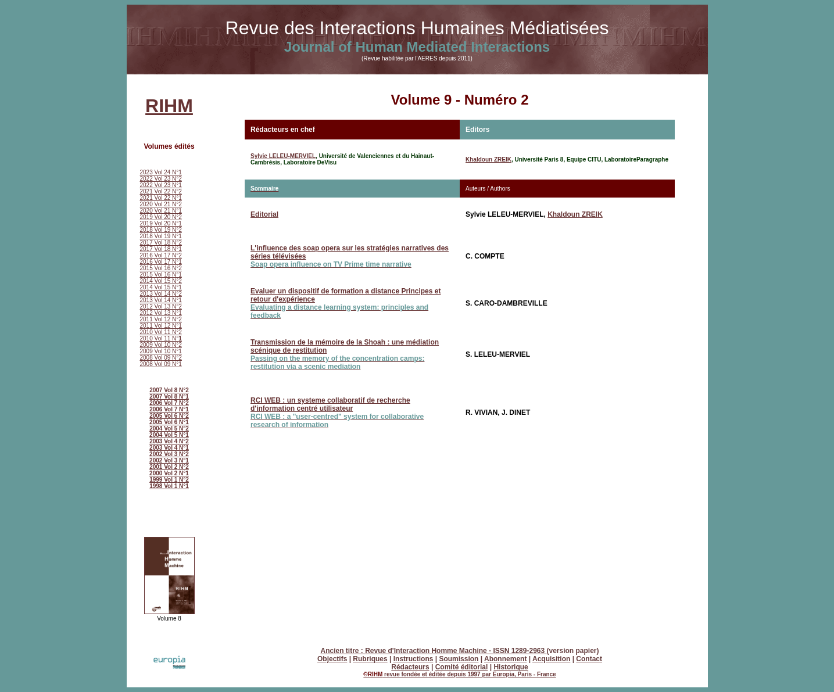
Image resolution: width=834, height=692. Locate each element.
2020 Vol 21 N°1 (161, 210)
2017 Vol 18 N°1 (161, 249)
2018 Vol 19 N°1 (161, 236)
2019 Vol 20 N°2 (161, 217)
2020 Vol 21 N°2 (161, 204)
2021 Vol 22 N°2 (161, 191)
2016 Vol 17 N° (159, 255)
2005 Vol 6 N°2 (169, 416)
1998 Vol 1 (163, 486)
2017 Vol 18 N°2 (161, 242)
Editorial (264, 214)
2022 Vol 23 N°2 (161, 178)
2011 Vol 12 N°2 (161, 319)
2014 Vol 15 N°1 (161, 287)
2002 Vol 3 (164, 454)
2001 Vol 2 (163, 467)
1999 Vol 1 (163, 479)
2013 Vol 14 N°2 (161, 294)
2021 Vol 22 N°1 (161, 198)
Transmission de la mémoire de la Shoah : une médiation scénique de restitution (344, 354)
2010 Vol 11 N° (161, 338)
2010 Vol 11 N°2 (161, 332)
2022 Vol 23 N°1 (161, 185)
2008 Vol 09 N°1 (161, 364)
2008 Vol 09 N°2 (161, 357)
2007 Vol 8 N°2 (169, 390)
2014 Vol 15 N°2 (161, 281)
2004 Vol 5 (164, 435)
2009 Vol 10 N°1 (161, 351)
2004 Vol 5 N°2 (169, 428)
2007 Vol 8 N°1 (169, 396)
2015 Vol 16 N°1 (161, 274)
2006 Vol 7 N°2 (169, 403)
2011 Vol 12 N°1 (161, 325)
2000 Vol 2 (164, 473)
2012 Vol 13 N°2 (161, 306)
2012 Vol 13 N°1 (161, 313)
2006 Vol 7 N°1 (169, 409)
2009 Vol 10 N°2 (161, 345)
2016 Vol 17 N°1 (161, 262)
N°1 (184, 422)
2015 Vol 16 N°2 (161, 268)
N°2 (183, 441)
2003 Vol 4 (163, 441)
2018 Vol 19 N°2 (161, 230)
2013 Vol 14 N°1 (161, 300)
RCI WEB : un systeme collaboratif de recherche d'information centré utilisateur (337, 412)
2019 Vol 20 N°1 (161, 223)
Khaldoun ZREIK (488, 159)
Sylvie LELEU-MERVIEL (283, 156)
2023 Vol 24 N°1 (161, 172)
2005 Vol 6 (164, 422)
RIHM (169, 105)
